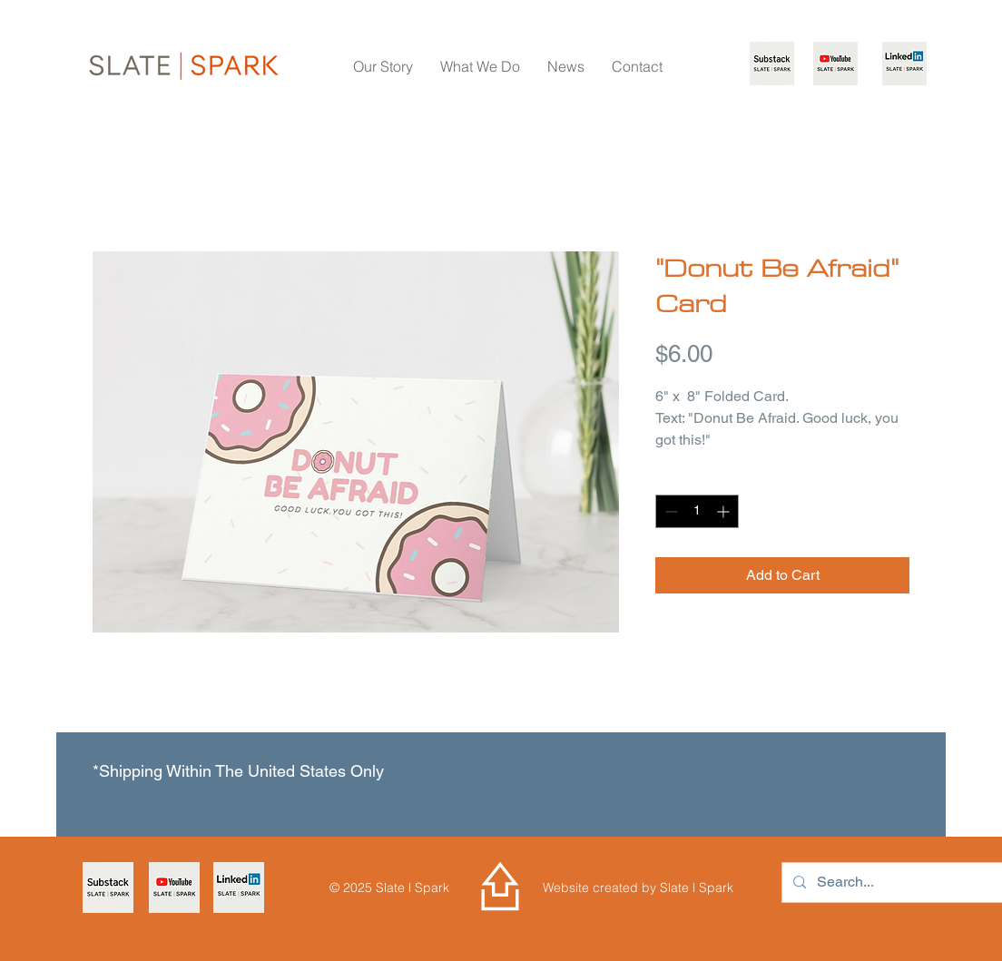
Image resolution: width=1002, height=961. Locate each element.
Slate (676, 887)
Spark (714, 887)
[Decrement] (669, 511)
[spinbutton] (697, 511)
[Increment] (724, 511)
